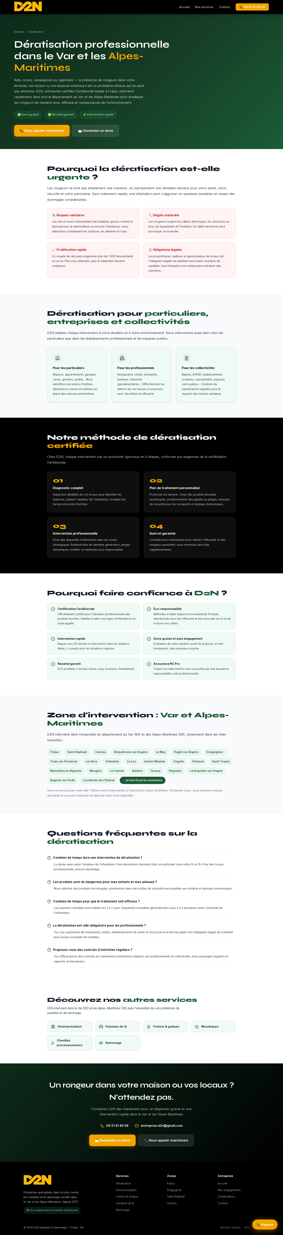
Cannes (172, 1203)
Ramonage (123, 1209)
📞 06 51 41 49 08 (252, 7)
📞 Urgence (265, 1224)
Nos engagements (229, 1190)
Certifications (226, 1196)
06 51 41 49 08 (117, 1126)
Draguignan (174, 1190)
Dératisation (123, 1183)
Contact (224, 7)
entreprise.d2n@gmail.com (162, 1126)
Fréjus (171, 1183)
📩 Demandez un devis (95, 131)
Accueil (184, 7)
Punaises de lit (125, 1203)
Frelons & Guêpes (127, 1196)
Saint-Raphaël (176, 1196)
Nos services (204, 7)
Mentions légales (230, 1227)
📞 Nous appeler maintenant (42, 131)
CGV (246, 1227)
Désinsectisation (126, 1190)
